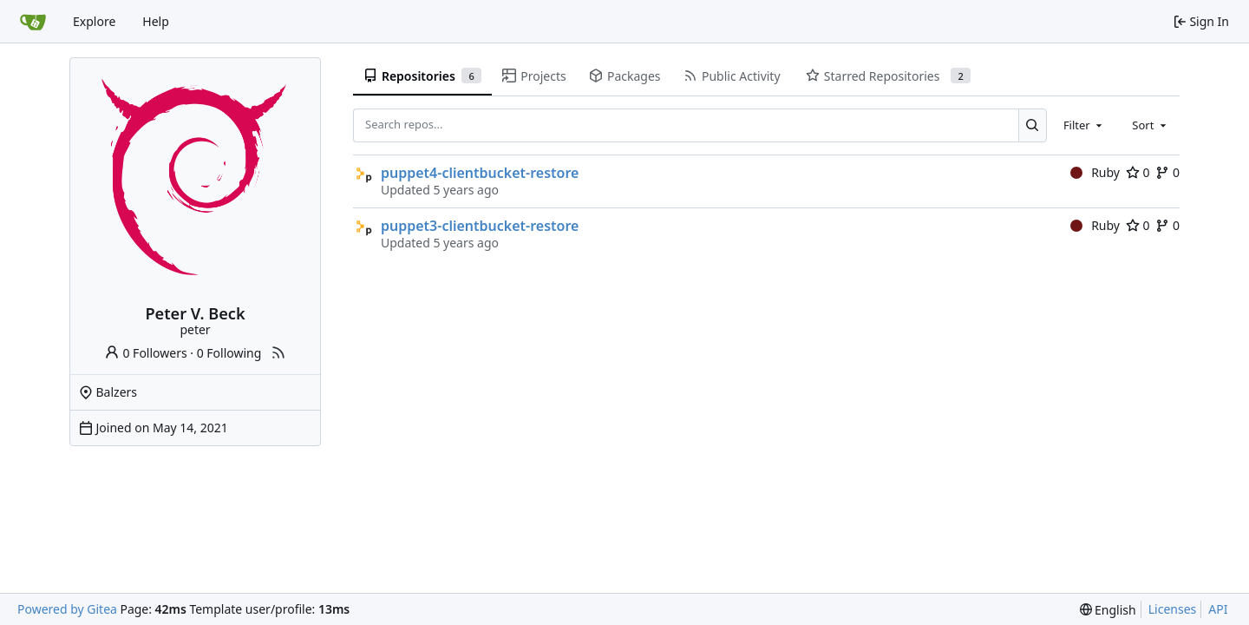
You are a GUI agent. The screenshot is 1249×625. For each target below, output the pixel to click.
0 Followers (145, 353)
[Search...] (1032, 125)
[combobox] (1084, 125)
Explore (94, 21)
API (1217, 609)
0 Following (229, 353)
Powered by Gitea (67, 609)
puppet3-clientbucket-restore (480, 225)
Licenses (1172, 609)
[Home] (33, 21)
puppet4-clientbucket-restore (480, 172)
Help (155, 21)
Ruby (1095, 172)
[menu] (1108, 610)
